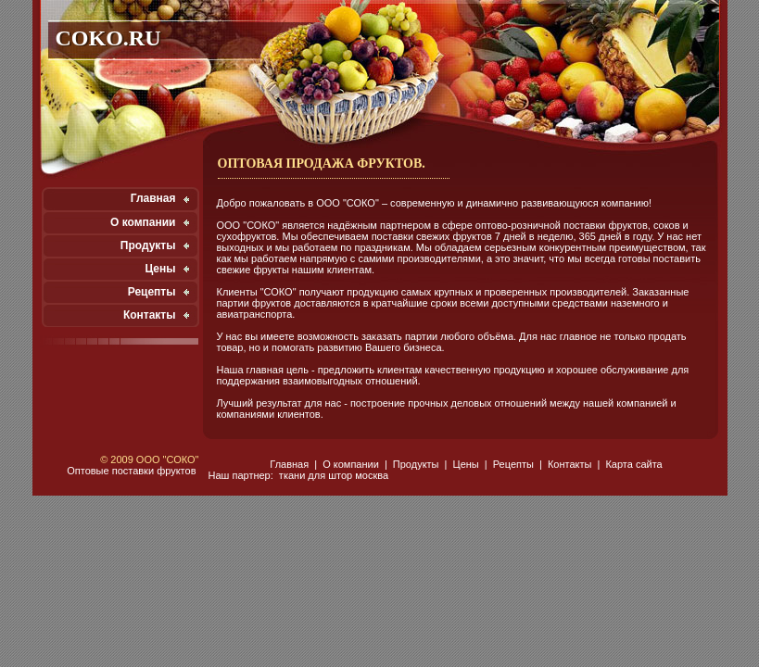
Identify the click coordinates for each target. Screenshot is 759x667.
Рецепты (152, 291)
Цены (160, 268)
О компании (143, 222)
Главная (153, 198)
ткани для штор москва (333, 475)
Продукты (148, 245)
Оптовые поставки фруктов (131, 470)
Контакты (149, 314)
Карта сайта (633, 464)
